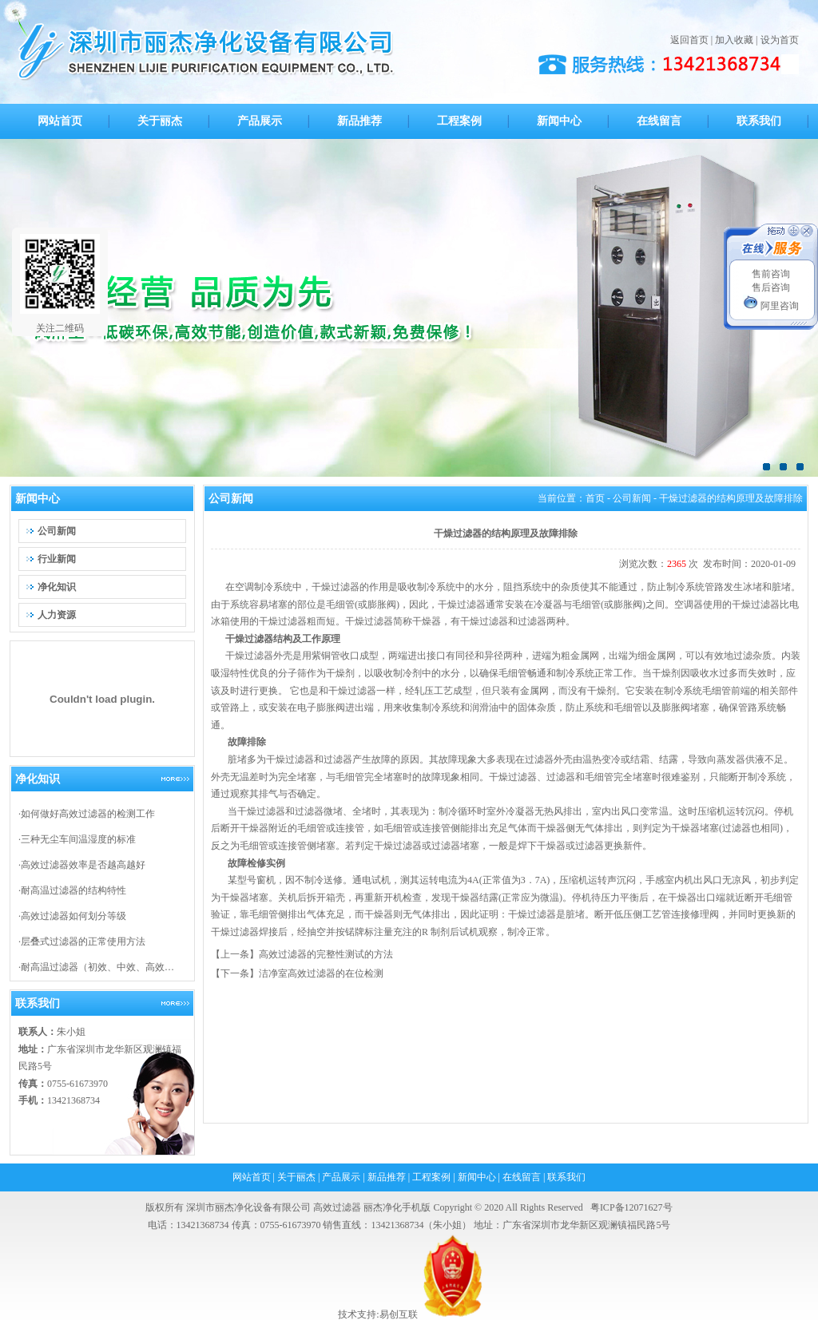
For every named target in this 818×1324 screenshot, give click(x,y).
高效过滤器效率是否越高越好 (83, 864)
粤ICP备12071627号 (631, 1207)
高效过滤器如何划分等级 (73, 916)
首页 (595, 498)
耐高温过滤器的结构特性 (73, 890)
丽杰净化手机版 (397, 1207)
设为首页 (779, 40)
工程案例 (431, 1177)
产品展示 (341, 1177)
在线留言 (521, 1177)
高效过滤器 (337, 1207)
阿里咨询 (771, 305)
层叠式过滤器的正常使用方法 (83, 941)
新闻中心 (477, 1177)
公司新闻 (632, 498)
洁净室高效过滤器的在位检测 (321, 973)
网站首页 (251, 1177)
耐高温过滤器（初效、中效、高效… (97, 967)
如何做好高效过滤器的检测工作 (88, 813)
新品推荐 (386, 1177)
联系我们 (566, 1177)
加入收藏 (734, 40)
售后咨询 (771, 287)
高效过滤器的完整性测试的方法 (326, 954)
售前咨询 (771, 273)
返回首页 (689, 40)
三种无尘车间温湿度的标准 (78, 839)
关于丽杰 (296, 1177)
